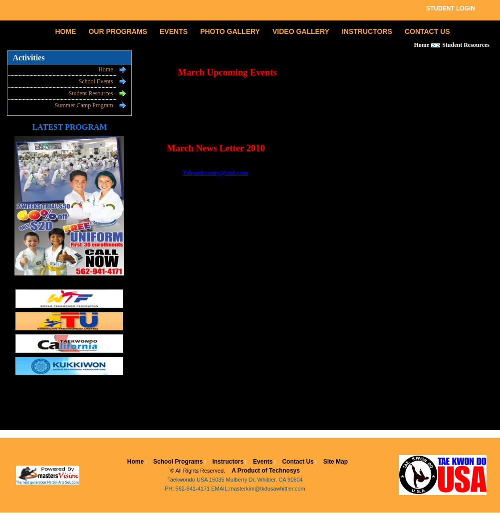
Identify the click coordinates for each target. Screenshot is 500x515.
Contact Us (297, 461)
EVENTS (174, 31)
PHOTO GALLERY (230, 31)
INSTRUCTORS (367, 31)
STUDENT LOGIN (450, 8)
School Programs (178, 461)
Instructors (228, 461)
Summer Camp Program (84, 105)
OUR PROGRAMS (117, 31)
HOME (65, 31)
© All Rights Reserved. (197, 471)
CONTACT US (427, 31)
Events (262, 461)
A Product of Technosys (266, 470)
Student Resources (90, 93)
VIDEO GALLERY (300, 31)
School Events (95, 81)
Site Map (335, 461)
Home (105, 69)
